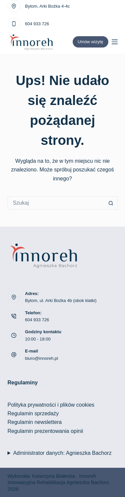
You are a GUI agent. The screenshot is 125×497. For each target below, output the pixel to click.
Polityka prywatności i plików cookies (51, 405)
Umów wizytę (90, 41)
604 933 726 (37, 23)
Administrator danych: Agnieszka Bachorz (62, 453)
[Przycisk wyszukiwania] (111, 203)
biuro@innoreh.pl (41, 358)
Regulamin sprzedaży (33, 413)
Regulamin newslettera (35, 422)
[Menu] (115, 42)
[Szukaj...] (56, 203)
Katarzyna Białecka (53, 476)
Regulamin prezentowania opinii (45, 431)
